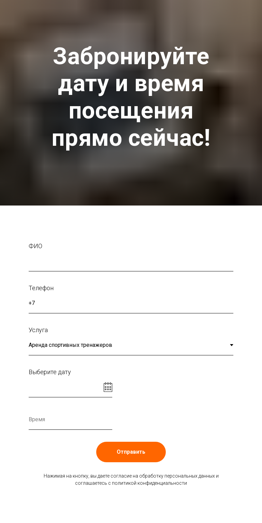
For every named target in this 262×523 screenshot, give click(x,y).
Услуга (38, 330)
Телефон (41, 288)
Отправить (131, 452)
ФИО (35, 246)
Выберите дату (50, 372)
